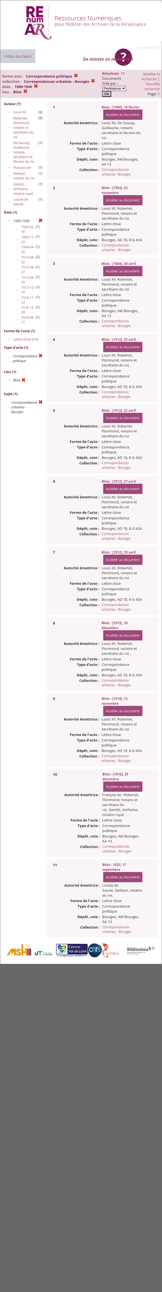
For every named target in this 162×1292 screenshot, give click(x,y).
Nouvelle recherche (152, 86)
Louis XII (19, 112)
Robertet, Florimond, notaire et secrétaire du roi (23, 127)
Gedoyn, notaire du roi (23, 175)
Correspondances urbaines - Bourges (116, 172)
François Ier (22, 167)
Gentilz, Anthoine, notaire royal (23, 189)
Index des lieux (17, 56)
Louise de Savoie (20, 201)
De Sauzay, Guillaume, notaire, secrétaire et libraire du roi (23, 152)
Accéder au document (123, 114)
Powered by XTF (148, 48)
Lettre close (22, 339)
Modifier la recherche (150, 76)
